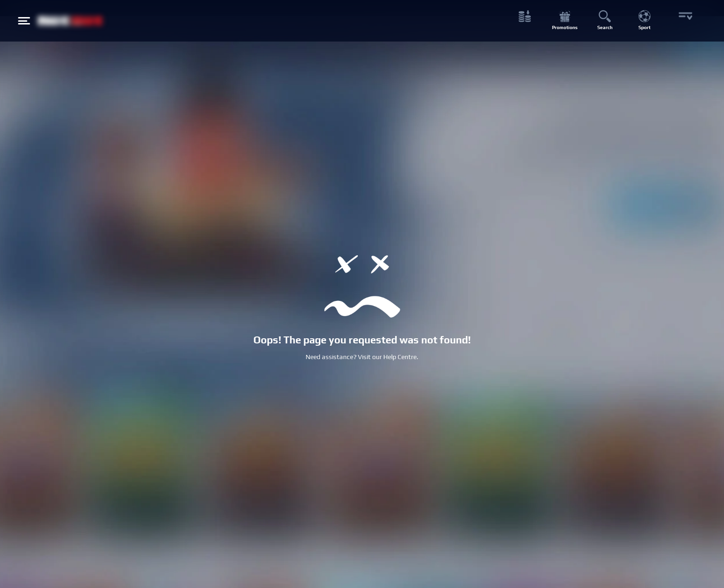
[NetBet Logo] (70, 20)
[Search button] (604, 21)
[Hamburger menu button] (24, 21)
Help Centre (400, 356)
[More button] (684, 21)
